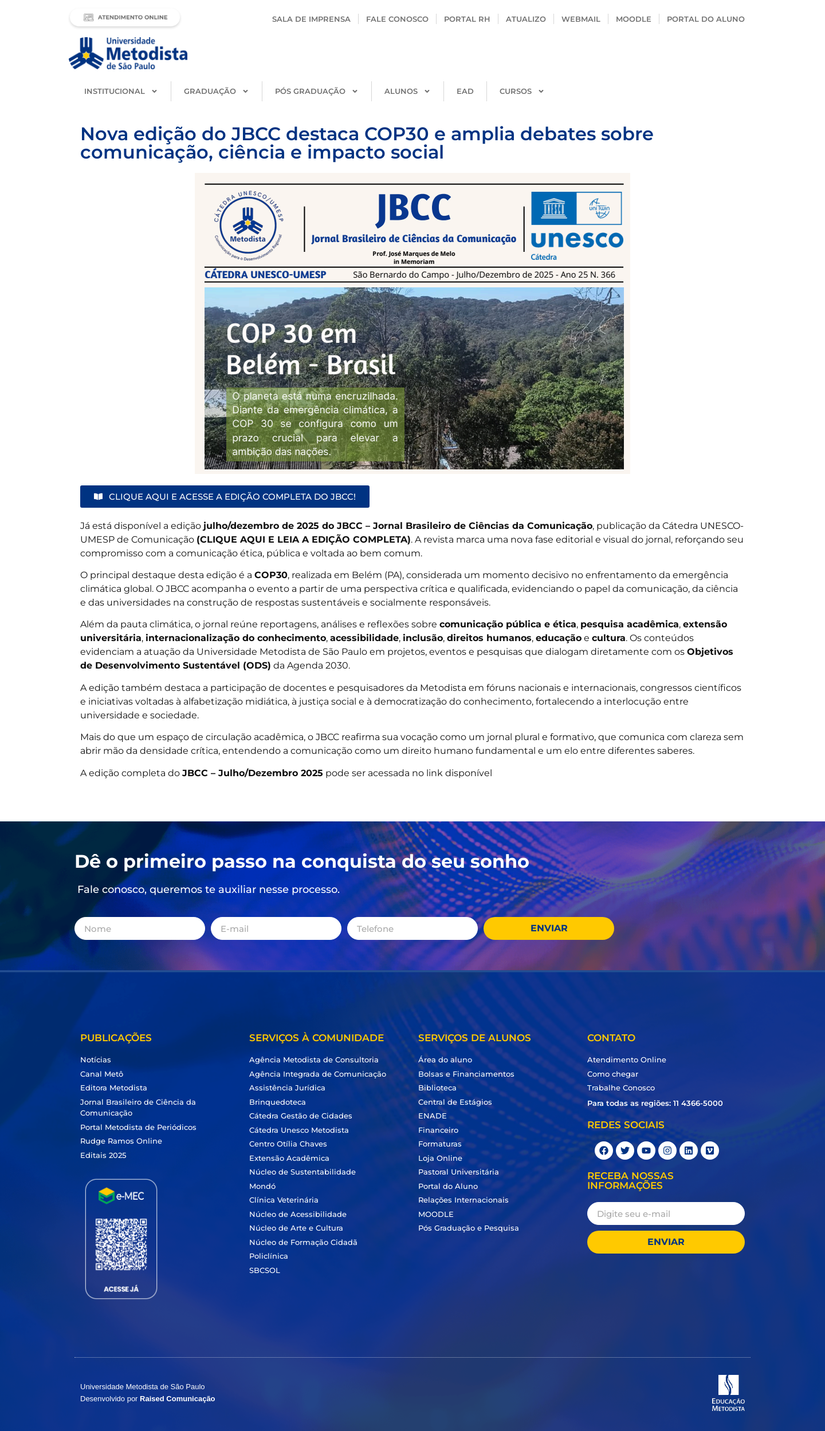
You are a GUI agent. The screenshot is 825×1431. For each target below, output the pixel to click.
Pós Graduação (317, 91)
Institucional (121, 91)
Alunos (407, 91)
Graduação (216, 91)
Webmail (580, 18)
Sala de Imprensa (311, 18)
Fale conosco (397, 18)
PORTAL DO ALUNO (706, 18)
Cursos (522, 91)
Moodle (633, 18)
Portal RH (467, 18)
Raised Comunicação (177, 1398)
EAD (465, 91)
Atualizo (526, 18)
